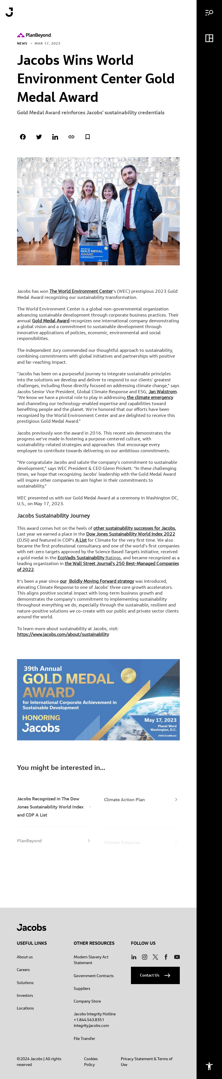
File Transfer (84, 1038)
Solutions (25, 982)
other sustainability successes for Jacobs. (134, 530)
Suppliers (82, 988)
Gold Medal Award (50, 323)
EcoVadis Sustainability (82, 560)
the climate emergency (150, 399)
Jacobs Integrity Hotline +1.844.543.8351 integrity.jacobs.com (95, 1019)
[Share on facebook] (23, 137)
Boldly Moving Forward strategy (101, 583)
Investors (25, 995)
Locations (25, 1008)
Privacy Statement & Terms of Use (147, 1061)
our (63, 583)
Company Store (87, 1001)
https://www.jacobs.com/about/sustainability (63, 636)
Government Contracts (94, 975)
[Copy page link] (71, 137)
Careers (23, 969)
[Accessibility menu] (209, 1066)
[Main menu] (209, 12)
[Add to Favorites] (87, 137)
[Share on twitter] (39, 137)
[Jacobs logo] (9, 12)
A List (81, 542)
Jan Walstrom (163, 394)
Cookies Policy (91, 1061)
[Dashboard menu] (209, 38)
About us (25, 956)
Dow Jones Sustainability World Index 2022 (130, 536)
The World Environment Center (81, 293)
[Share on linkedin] (55, 137)
